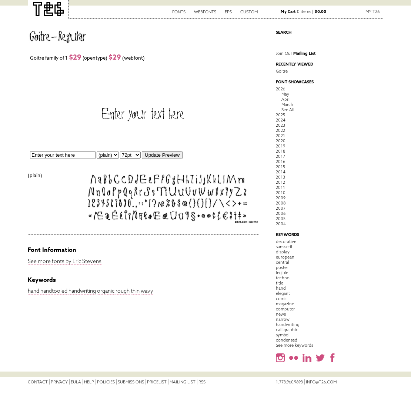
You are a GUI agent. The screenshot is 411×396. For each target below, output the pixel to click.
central (282, 262)
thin (135, 290)
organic (105, 290)
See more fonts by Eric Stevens (64, 261)
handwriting (82, 290)
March (287, 104)
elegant (283, 293)
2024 (280, 120)
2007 (280, 208)
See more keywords (294, 345)
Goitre (282, 71)
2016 (280, 161)
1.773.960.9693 (289, 382)
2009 (280, 197)
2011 (280, 187)
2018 (280, 151)
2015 (280, 166)
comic (282, 298)
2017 (280, 156)
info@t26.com (321, 382)
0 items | (303, 11)
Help (89, 382)
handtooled (53, 290)
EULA (76, 382)
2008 (280, 203)
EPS (228, 11)
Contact (38, 382)
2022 (280, 130)
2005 (280, 218)
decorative (286, 241)
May (285, 94)
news (281, 314)
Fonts (179, 11)
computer (285, 309)
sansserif (284, 246)
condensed (286, 340)
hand (33, 290)
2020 (280, 140)
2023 (280, 125)
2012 (280, 182)
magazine (285, 303)
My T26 (372, 11)
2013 (280, 177)
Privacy (59, 382)
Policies (106, 382)
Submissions (131, 382)
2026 (280, 88)
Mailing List (183, 382)
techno (283, 277)
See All (287, 109)
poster (282, 267)
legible (282, 272)
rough (123, 290)
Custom (249, 11)
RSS (202, 382)
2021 (280, 135)
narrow (283, 319)
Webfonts (205, 11)
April (286, 99)
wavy (147, 290)
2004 (281, 223)
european (285, 257)
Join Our (296, 53)
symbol (283, 334)
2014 (280, 171)
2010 (280, 192)
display (283, 251)
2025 (280, 114)
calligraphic (287, 329)
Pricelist (157, 382)
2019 (280, 146)
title (279, 283)
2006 (280, 213)
